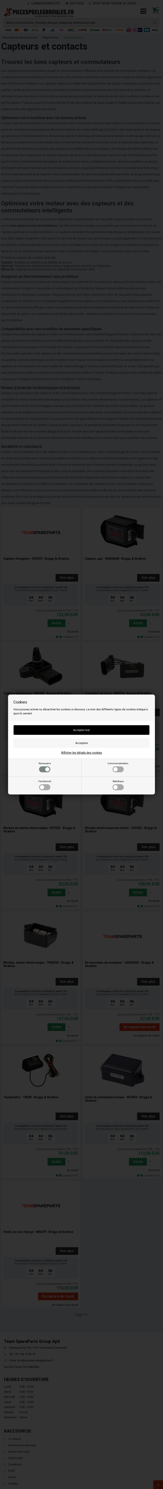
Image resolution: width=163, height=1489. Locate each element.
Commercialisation (118, 767)
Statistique (118, 785)
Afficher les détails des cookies (81, 752)
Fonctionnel (44, 785)
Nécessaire (45, 767)
